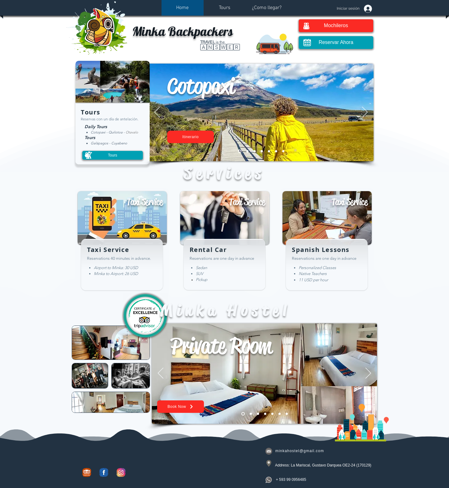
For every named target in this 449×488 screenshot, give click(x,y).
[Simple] (287, 414)
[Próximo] (365, 112)
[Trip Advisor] (86, 472)
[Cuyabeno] (247, 151)
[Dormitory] (265, 414)
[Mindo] (283, 151)
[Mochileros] (336, 25)
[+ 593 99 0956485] (291, 479)
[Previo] (157, 112)
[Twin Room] (258, 414)
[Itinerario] (190, 137)
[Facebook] (104, 472)
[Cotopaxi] (239, 151)
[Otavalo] (269, 151)
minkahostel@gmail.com (299, 451)
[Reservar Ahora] (336, 42)
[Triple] (272, 414)
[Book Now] (180, 406)
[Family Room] (251, 414)
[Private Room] (243, 414)
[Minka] (279, 414)
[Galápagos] (276, 151)
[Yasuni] (262, 151)
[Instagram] (121, 472)
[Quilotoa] (254, 151)
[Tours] (112, 155)
